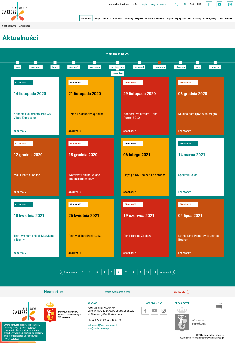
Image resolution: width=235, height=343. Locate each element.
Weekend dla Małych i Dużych (159, 18)
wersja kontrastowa (117, 4)
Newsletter (53, 292)
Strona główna (9, 26)
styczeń (180, 67)
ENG (190, 4)
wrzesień (94, 67)
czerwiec (36, 67)
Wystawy (197, 18)
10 (147, 272)
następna (164, 272)
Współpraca (180, 18)
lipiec (55, 67)
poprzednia (71, 272)
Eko (189, 18)
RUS (197, 4)
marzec (215, 67)
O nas (220, 18)
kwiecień (118, 73)
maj (18, 67)
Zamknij (15, 338)
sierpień (73, 67)
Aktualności (86, 18)
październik (117, 67)
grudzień (160, 67)
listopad (139, 67)
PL (183, 4)
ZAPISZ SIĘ (182, 292)
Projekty (139, 18)
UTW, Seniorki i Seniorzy (121, 18)
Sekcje (96, 18)
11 (154, 272)
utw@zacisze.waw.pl (98, 328)
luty (198, 67)
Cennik (105, 18)
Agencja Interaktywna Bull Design (208, 338)
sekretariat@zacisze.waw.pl (102, 325)
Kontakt (228, 18)
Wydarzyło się (209, 18)
